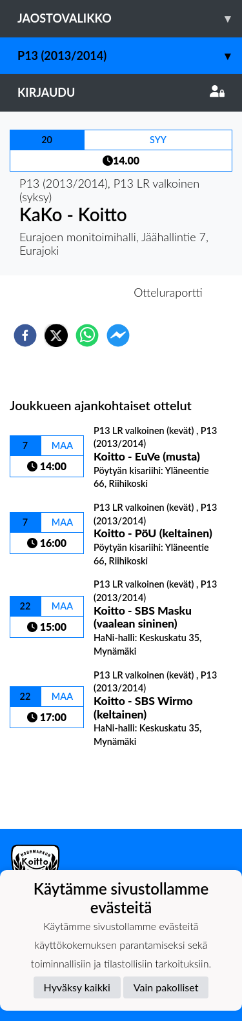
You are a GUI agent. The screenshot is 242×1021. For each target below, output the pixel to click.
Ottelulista (51, 785)
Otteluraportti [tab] (168, 292)
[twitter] (56, 335)
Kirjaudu (121, 92)
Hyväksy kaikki (77, 987)
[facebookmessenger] (118, 335)
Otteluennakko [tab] (76, 292)
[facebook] (25, 335)
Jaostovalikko (129, 18)
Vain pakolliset (166, 987)
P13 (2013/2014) (129, 55)
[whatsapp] (87, 335)
